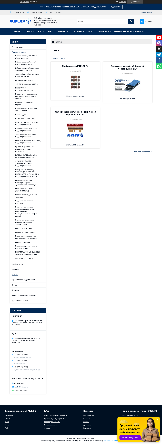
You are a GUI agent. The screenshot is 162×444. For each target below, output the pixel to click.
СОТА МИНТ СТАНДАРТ (25, 118)
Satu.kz (92, 438)
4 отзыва (122, 2)
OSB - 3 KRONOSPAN (24, 228)
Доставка (87, 425)
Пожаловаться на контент (112, 440)
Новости (15, 269)
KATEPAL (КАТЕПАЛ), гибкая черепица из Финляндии (26, 156)
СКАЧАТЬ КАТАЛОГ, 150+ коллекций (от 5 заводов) (120, 31)
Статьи (15, 275)
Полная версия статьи (75, 96)
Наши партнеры (50, 425)
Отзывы (15, 290)
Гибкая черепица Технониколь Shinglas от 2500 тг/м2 (27, 69)
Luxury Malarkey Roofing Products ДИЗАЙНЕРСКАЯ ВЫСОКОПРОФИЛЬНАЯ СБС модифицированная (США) (27, 173)
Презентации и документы (23, 280)
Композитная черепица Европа (24, 103)
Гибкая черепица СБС (24, 80)
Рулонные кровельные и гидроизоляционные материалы (24, 149)
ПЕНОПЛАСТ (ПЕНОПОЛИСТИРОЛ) (24, 89)
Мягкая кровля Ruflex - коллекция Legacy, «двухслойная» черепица (25, 182)
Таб (6, 428)
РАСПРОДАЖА (21, 115)
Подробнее (115, 7)
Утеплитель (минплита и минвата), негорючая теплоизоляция (24, 222)
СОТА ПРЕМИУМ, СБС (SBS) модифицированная (26, 123)
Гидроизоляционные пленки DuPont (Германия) (26, 247)
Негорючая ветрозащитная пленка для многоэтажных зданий (26, 96)
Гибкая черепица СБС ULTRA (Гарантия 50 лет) (26, 57)
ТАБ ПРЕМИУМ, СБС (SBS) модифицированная (26, 136)
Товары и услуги (33, 31)
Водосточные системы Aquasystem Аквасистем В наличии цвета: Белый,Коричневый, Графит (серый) (26, 211)
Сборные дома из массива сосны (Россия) (26, 110)
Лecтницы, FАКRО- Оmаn (25, 232)
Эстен (7, 419)
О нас (51, 31)
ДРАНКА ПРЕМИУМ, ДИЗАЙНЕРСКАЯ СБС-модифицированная (24, 163)
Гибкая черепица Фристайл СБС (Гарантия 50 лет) (26, 63)
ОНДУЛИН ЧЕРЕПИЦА (24, 258)
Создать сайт (24, 2)
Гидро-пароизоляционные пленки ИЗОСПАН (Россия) (26, 237)
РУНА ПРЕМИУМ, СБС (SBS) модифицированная (26, 129)
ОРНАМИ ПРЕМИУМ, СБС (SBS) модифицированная (28, 142)
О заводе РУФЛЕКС (52, 422)
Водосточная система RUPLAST (24, 202)
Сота (7, 422)
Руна (7, 425)
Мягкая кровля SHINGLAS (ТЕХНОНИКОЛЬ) (25, 190)
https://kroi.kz (19, 383)
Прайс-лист (9, 415)
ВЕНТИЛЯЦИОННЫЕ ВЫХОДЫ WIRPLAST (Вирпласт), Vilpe (27, 253)
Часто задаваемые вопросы (24, 295)
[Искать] (131, 21)
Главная (16, 31)
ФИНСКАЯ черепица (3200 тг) (26, 84)
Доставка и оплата (82, 31)
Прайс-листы (17, 264)
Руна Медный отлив (130, 415)
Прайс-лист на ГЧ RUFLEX (75, 66)
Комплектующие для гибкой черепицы (26, 196)
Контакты (63, 31)
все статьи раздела (142, 152)
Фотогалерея (17, 47)
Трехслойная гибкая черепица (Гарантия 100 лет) (27, 75)
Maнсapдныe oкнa (22, 242)
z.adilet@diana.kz (21, 387)
